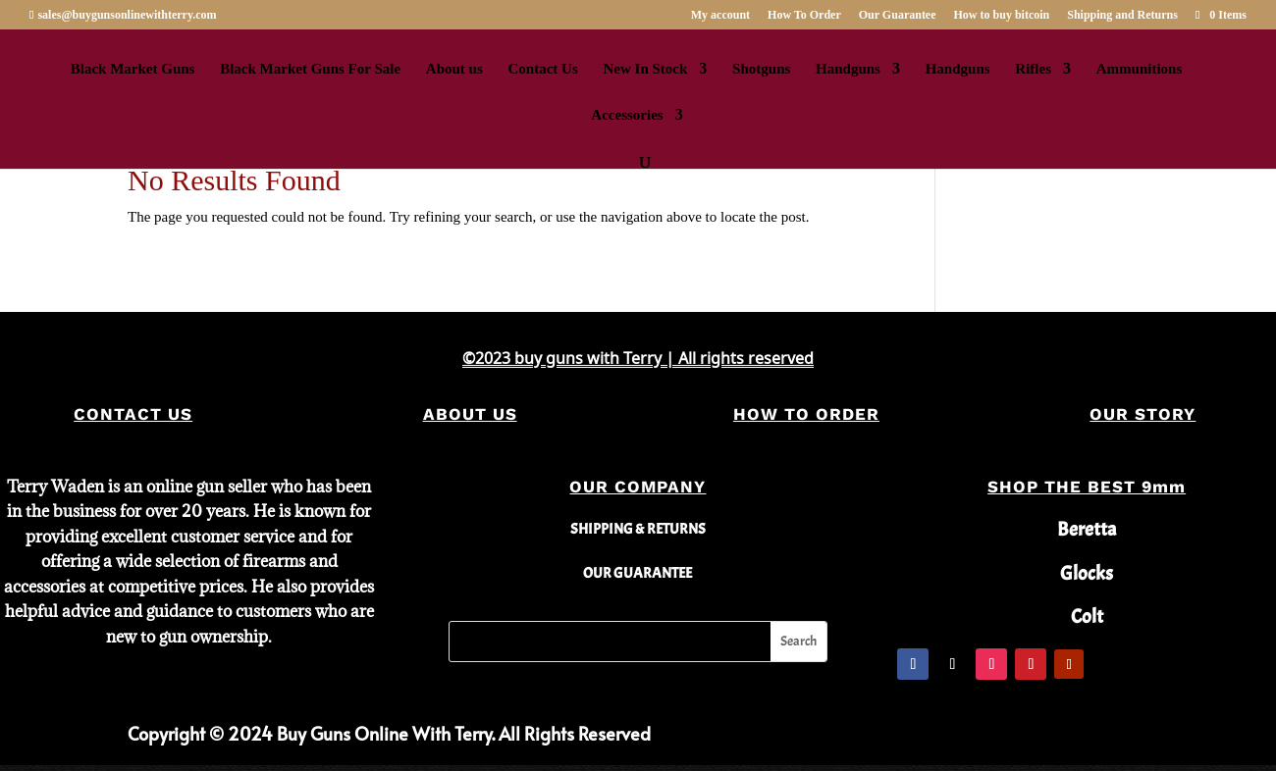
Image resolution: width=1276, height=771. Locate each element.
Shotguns (761, 69)
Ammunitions (1139, 69)
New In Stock (646, 69)
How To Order (804, 15)
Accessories (627, 115)
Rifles (1033, 69)
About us (454, 69)
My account (720, 15)
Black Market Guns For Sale (310, 69)
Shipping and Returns (1122, 15)
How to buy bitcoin (1002, 15)
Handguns (848, 69)
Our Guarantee (897, 15)
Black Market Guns (133, 69)
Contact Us (543, 69)
